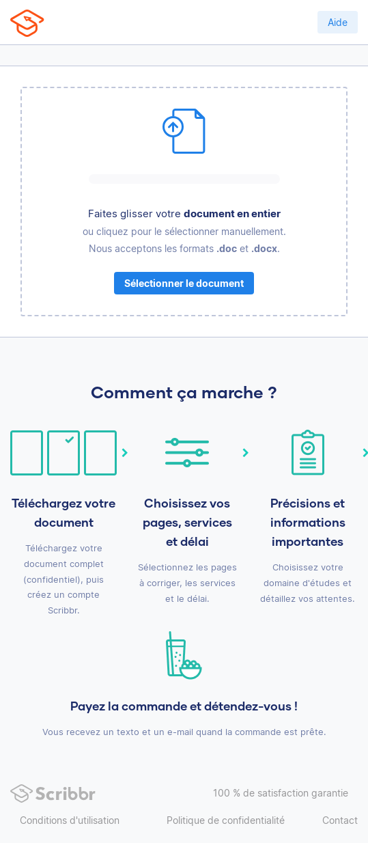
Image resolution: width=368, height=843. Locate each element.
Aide (338, 22)
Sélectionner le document (184, 283)
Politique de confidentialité (226, 820)
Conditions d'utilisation (69, 820)
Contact (340, 820)
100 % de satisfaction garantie (280, 793)
